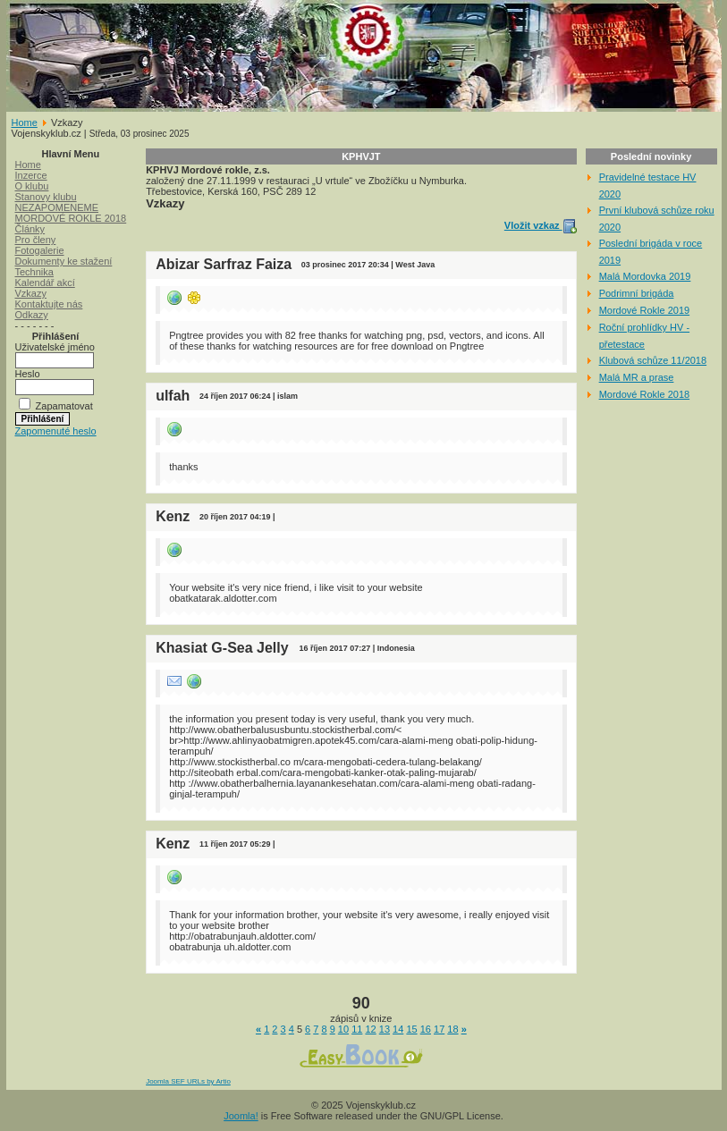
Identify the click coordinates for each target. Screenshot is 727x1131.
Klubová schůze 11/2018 (652, 360)
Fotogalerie (39, 250)
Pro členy (35, 239)
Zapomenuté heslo (56, 431)
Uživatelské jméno (55, 347)
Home (25, 122)
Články (30, 229)
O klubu (32, 186)
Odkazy (31, 314)
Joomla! (241, 1115)
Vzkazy (30, 293)
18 (452, 1029)
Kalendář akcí (45, 282)
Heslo (27, 373)
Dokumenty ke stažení (64, 261)
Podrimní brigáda (636, 293)
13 (384, 1029)
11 (356, 1029)
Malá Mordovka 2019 (645, 276)
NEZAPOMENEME (57, 207)
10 (343, 1029)
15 (411, 1029)
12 (370, 1029)
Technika (34, 271)
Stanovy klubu (46, 196)
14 (398, 1029)
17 (439, 1029)
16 (425, 1029)
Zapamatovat (64, 406)
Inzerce (31, 175)
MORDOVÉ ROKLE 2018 (71, 218)
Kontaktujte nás (49, 304)
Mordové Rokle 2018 (644, 394)
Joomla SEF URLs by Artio (188, 1081)
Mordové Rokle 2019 (644, 310)
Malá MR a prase (636, 377)
